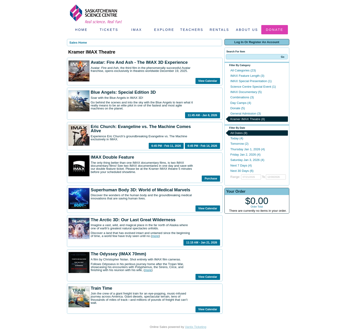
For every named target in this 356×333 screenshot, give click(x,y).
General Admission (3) (245, 113)
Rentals (219, 30)
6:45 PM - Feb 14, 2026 (202, 145)
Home (81, 30)
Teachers (191, 30)
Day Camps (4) (240, 103)
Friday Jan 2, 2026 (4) (245, 154)
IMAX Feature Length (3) (247, 75)
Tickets (109, 30)
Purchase (211, 178)
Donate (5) (237, 108)
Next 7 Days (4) (241, 165)
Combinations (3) (242, 97)
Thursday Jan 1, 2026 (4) (247, 149)
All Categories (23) (243, 70)
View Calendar (207, 81)
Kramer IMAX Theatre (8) (247, 119)
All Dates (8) (238, 133)
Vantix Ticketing (195, 327)
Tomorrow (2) (239, 143)
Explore (164, 30)
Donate (274, 30)
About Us (247, 30)
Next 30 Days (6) (242, 171)
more (155, 236)
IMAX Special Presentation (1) (251, 81)
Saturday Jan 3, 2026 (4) (247, 160)
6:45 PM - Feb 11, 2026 (166, 145)
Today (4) (236, 138)
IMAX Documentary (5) (246, 92)
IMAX (136, 30)
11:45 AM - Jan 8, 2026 (202, 115)
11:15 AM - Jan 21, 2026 (201, 242)
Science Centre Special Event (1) (253, 86)
